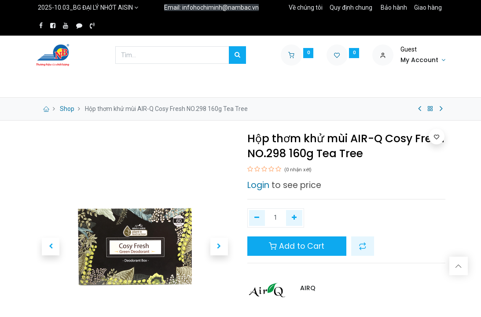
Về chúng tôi (306, 7)
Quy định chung (351, 7)
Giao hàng (428, 7)
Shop (67, 108)
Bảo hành (394, 7)
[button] (362, 246)
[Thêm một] (294, 218)
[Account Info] (422, 60)
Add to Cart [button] (296, 246)
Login (258, 185)
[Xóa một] (257, 218)
